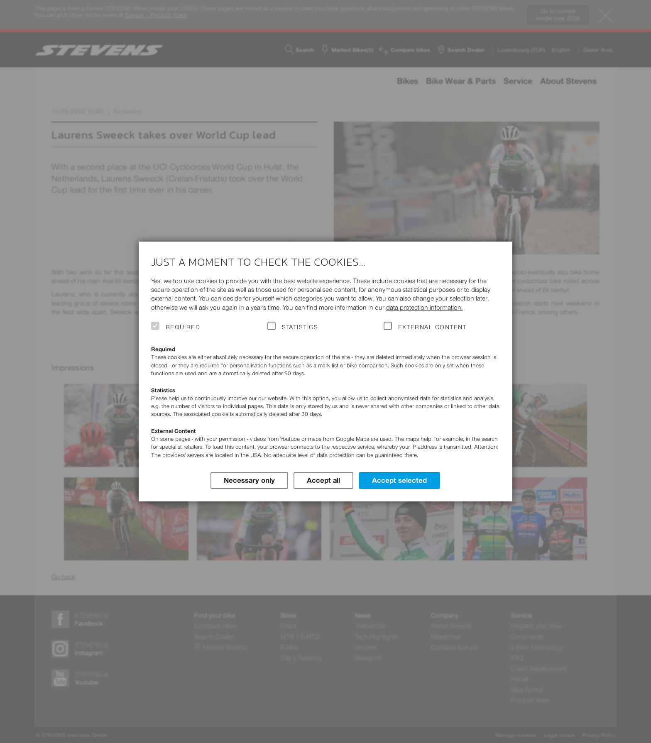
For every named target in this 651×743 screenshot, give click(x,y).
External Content (432, 327)
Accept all (323, 480)
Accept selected (399, 480)
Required (183, 327)
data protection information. (424, 307)
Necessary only (248, 480)
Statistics (300, 327)
